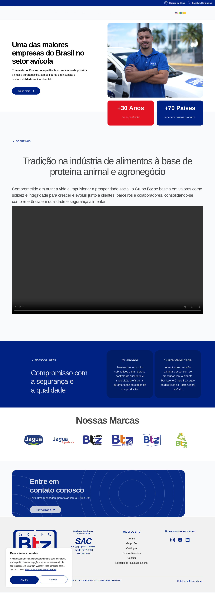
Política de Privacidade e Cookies (40, 570)
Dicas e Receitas (103, 13)
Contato (154, 13)
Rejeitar (24, 579)
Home (58, 13)
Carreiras (122, 13)
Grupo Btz (70, 13)
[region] (39, 568)
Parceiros (139, 13)
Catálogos (85, 13)
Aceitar (54, 579)
